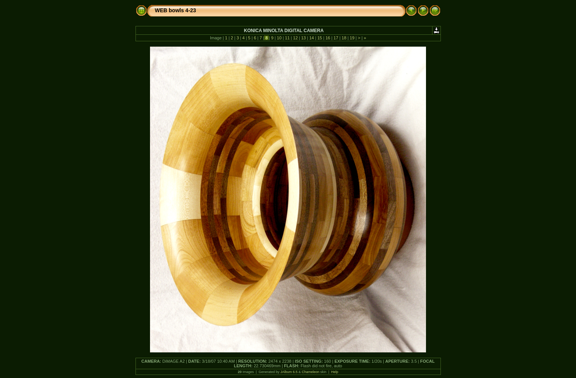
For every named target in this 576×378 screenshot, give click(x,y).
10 (279, 38)
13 (303, 38)
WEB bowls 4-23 (175, 10)
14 (311, 38)
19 (352, 38)
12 (295, 38)
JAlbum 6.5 (288, 372)
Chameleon (310, 372)
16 (327, 38)
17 (335, 38)
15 (319, 38)
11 (287, 38)
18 (343, 38)
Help (334, 372)
